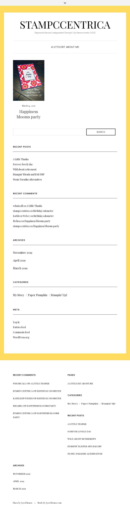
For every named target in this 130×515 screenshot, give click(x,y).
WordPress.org (21, 337)
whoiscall (18, 205)
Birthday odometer (43, 211)
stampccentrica (65, 24)
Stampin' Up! (59, 295)
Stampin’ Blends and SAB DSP (29, 174)
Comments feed (21, 332)
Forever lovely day (23, 164)
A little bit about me (65, 47)
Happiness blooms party (29, 114)
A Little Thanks (21, 159)
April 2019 (19, 260)
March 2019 (20, 268)
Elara (15, 502)
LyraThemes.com (54, 502)
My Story (18, 295)
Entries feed (19, 327)
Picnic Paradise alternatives (27, 179)
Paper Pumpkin (37, 295)
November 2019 (22, 252)
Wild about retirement (24, 169)
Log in (16, 322)
